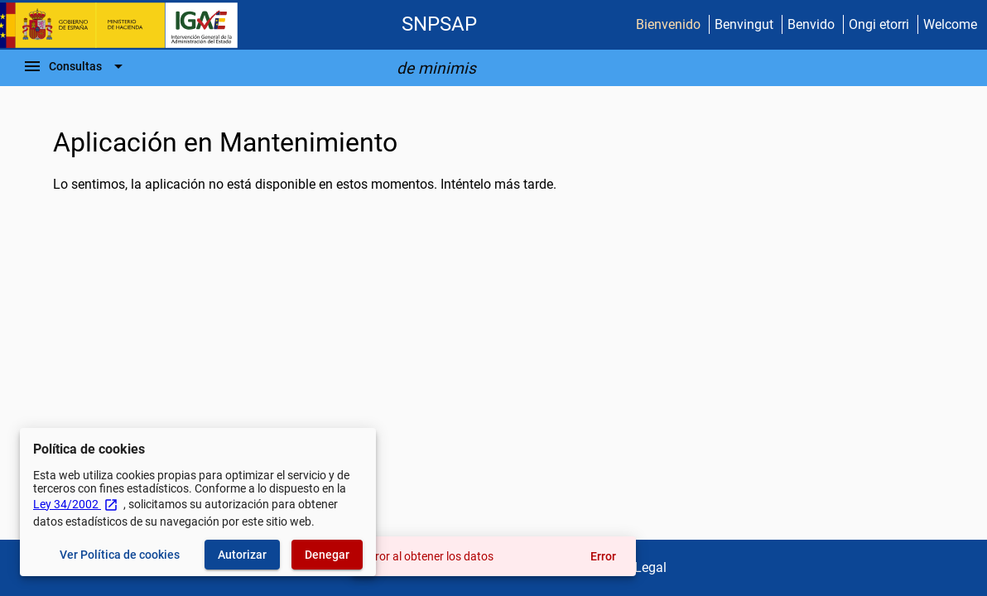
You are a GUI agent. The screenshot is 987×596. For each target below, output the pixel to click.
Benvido (811, 24)
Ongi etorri (879, 24)
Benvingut (744, 24)
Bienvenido (668, 24)
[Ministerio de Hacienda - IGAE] (126, 25)
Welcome (950, 24)
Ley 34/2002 (75, 504)
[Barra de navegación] (75, 66)
